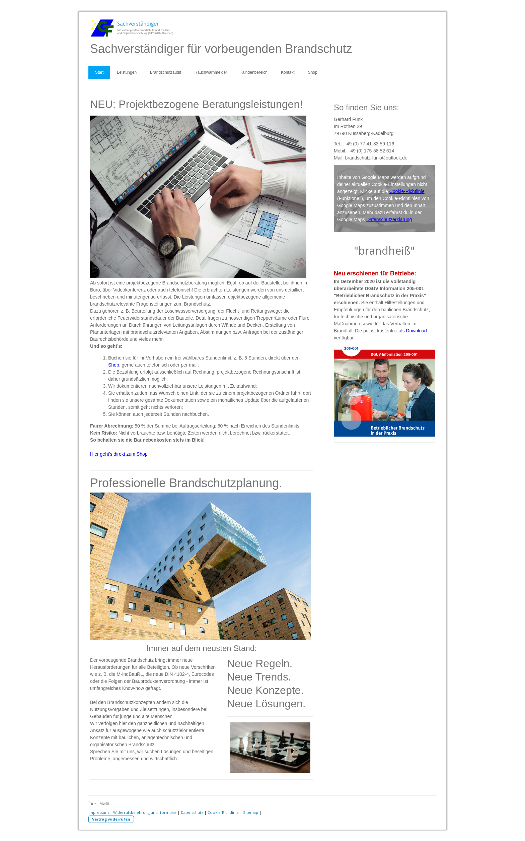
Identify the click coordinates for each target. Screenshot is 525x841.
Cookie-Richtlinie (407, 191)
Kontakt (288, 72)
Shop (312, 72)
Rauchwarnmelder (211, 72)
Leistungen (127, 72)
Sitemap (250, 812)
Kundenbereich (254, 72)
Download (416, 330)
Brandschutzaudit (165, 72)
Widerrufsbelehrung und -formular (144, 812)
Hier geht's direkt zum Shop (119, 454)
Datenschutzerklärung (389, 219)
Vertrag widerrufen (111, 819)
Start (99, 72)
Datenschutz (192, 812)
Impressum (98, 812)
